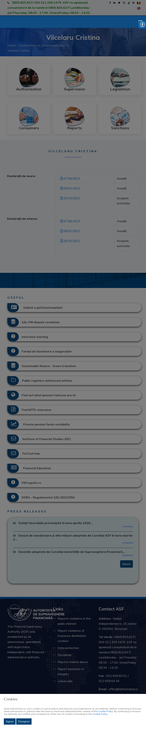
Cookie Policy (105, 711)
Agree (9, 721)
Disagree (23, 721)
